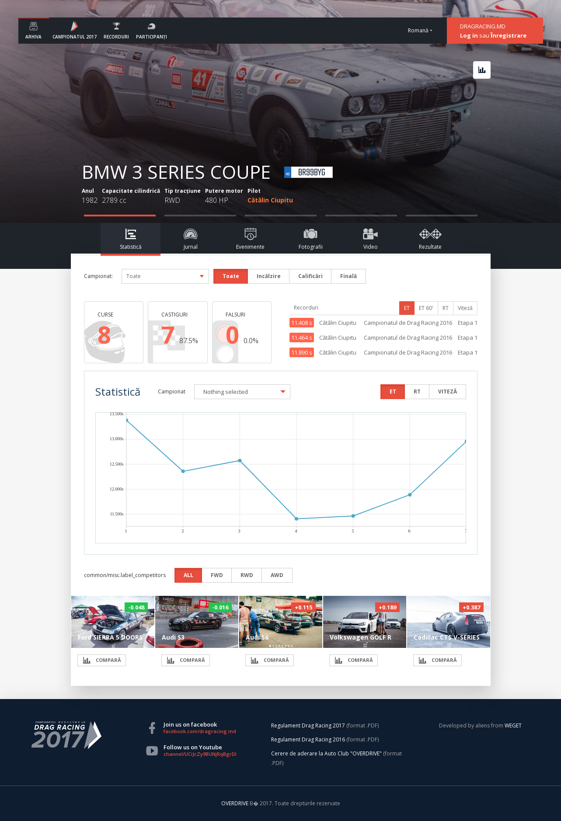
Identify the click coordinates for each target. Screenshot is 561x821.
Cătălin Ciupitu (270, 200)
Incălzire (269, 276)
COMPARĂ (101, 660)
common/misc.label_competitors (125, 575)
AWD (277, 575)
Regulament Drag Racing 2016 (308, 739)
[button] (242, 391)
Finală (348, 276)
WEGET (513, 725)
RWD (246, 575)
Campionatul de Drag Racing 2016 (408, 323)
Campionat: (98, 276)
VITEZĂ (447, 391)
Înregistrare (508, 35)
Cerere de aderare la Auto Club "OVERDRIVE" (326, 753)
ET (407, 308)
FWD (217, 575)
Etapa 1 (467, 323)
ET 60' (426, 308)
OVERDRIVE (235, 803)
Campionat (171, 391)
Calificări (310, 276)
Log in (469, 35)
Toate (231, 276)
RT (446, 308)
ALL (188, 575)
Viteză (465, 308)
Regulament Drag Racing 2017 (308, 725)
